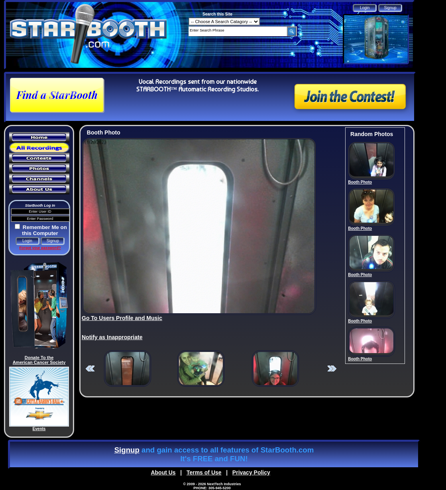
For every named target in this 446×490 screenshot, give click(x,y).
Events (39, 429)
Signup (126, 450)
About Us (163, 472)
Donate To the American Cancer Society (39, 360)
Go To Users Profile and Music (122, 318)
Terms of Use (204, 472)
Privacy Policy (251, 472)
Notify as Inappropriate (112, 337)
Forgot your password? (40, 248)
